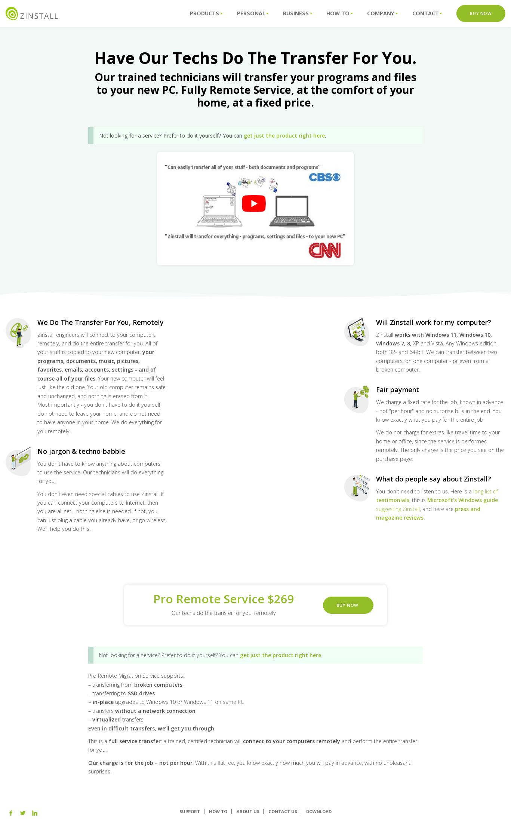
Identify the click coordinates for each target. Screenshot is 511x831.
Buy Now (481, 13)
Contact (427, 13)
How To (339, 13)
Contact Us (282, 811)
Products (206, 13)
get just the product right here (284, 135)
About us (248, 811)
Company (382, 13)
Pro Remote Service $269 (223, 599)
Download (319, 811)
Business (297, 13)
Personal (253, 13)
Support (189, 811)
